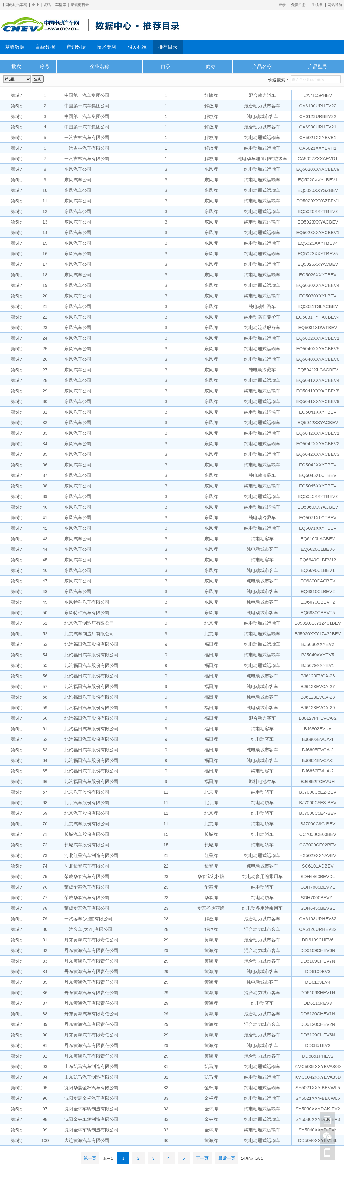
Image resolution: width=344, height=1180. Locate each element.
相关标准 (137, 46)
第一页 (90, 1158)
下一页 (202, 1158)
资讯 (47, 5)
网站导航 (335, 5)
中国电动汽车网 (14, 5)
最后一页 (226, 1158)
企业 (35, 5)
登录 (282, 5)
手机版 (316, 5)
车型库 (60, 5)
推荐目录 (167, 46)
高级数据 (45, 46)
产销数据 (76, 46)
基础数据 (14, 46)
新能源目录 (80, 5)
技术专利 (106, 46)
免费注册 (298, 5)
